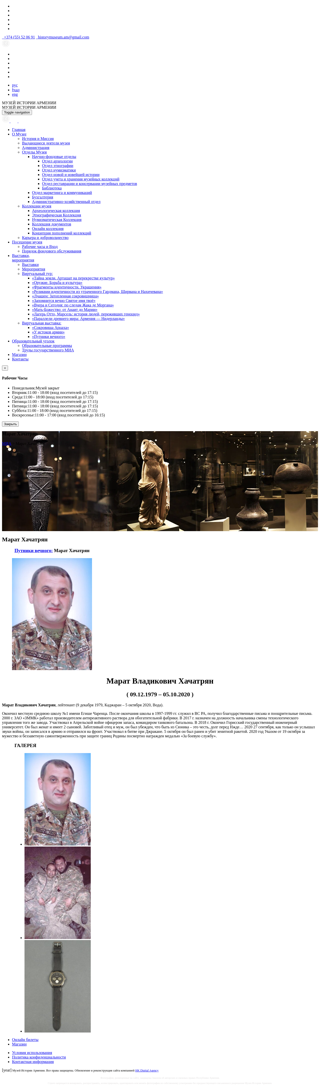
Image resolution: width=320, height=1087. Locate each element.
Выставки (30, 264)
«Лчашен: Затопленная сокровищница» (65, 296)
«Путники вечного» (48, 336)
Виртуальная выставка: (41, 323)
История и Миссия (38, 138)
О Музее (19, 134)
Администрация (35, 147)
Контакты (20, 359)
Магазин (19, 354)
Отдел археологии (57, 161)
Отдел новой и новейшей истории (71, 174)
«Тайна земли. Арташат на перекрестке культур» (73, 278)
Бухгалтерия (42, 197)
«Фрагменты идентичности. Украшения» (67, 287)
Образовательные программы (47, 345)
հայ (16, 90)
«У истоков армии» (48, 332)
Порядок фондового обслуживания (51, 251)
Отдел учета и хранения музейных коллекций (81, 179)
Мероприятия (33, 269)
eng (15, 94)
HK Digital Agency (146, 1070)
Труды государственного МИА (48, 350)
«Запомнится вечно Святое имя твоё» (64, 300)
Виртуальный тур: (37, 273)
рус (15, 85)
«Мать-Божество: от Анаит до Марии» (65, 309)
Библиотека (52, 188)
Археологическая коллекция (56, 210)
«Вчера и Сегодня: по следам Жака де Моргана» (73, 305)
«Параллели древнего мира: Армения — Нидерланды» (78, 318)
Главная (19, 129)
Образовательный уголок (33, 341)
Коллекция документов (51, 224)
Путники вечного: (33, 550)
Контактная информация (33, 1062)
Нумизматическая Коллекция (57, 219)
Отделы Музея (34, 152)
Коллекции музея (36, 206)
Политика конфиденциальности (39, 1057)
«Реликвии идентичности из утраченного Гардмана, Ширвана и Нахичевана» (97, 291)
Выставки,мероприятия (23, 257)
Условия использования (32, 1053)
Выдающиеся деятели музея (46, 143)
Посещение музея (27, 242)
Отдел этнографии (57, 165)
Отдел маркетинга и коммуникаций (62, 192)
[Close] (5, 368)
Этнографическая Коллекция (56, 215)
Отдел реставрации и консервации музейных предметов (89, 183)
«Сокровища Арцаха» (50, 327)
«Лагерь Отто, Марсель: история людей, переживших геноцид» (86, 314)
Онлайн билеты (25, 1040)
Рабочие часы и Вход (40, 246)
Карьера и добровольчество (45, 237)
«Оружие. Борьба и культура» (57, 282)
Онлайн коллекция (48, 228)
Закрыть (10, 424)
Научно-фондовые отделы (54, 156)
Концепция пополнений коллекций (61, 233)
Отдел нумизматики (59, 170)
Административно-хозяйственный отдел (66, 201)
